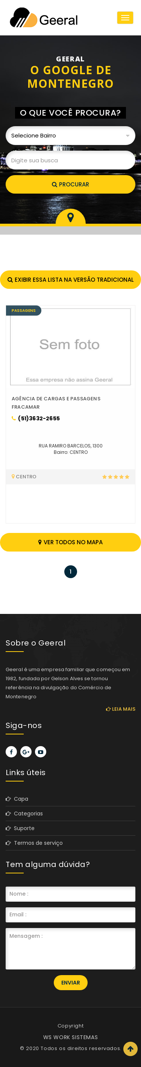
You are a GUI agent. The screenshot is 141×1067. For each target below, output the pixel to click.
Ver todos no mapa (70, 542)
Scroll (130, 1048)
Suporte (20, 828)
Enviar (70, 982)
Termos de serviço (34, 843)
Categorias (24, 813)
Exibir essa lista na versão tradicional (71, 280)
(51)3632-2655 (36, 418)
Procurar (70, 184)
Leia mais (120, 709)
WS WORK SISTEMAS (70, 1037)
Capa (17, 799)
